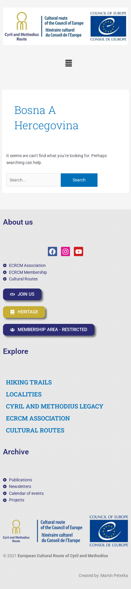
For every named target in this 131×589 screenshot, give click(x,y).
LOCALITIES (24, 394)
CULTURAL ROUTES (35, 430)
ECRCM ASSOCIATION (38, 418)
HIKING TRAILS (29, 382)
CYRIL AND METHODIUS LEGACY (54, 406)
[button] (68, 63)
